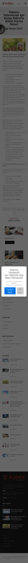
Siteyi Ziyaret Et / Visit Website (10, 290)
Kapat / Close (20, 290)
